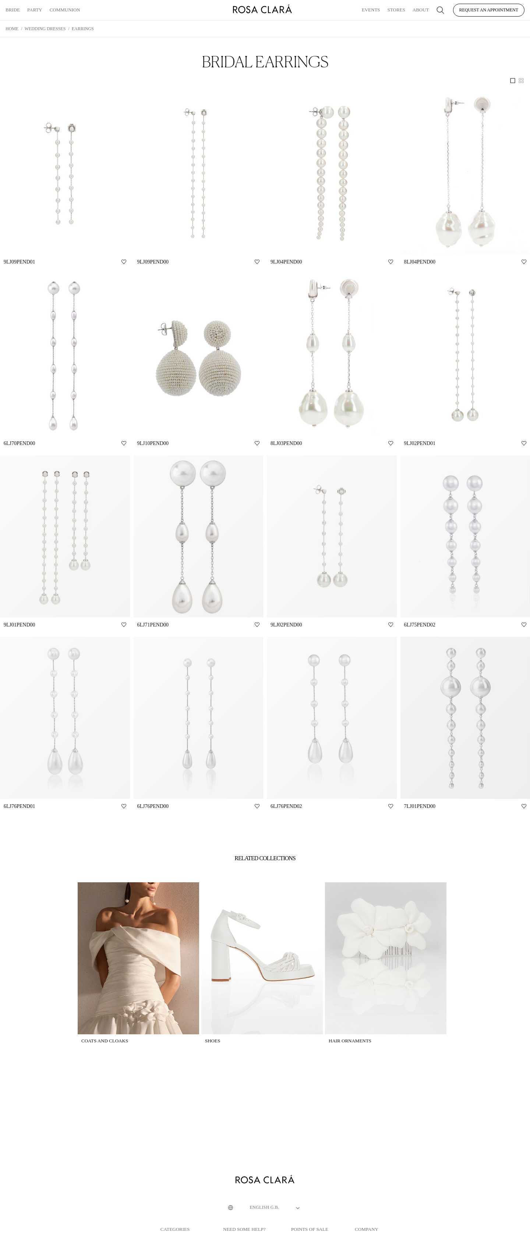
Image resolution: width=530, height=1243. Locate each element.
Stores (396, 10)
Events (371, 10)
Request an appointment (488, 10)
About (421, 10)
